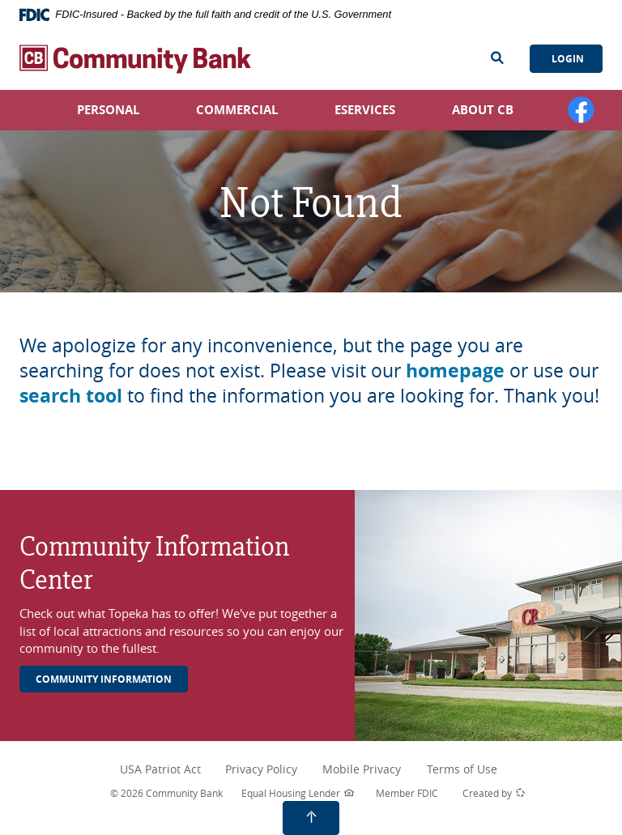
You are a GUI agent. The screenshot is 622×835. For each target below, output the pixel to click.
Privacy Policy (267, 769)
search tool (70, 395)
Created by (494, 793)
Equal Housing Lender (297, 793)
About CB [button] (482, 109)
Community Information (104, 679)
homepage (455, 370)
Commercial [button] (237, 109)
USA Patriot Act (164, 769)
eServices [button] (364, 109)
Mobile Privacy (361, 769)
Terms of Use (462, 769)
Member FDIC (407, 792)
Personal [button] (108, 109)
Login (566, 59)
